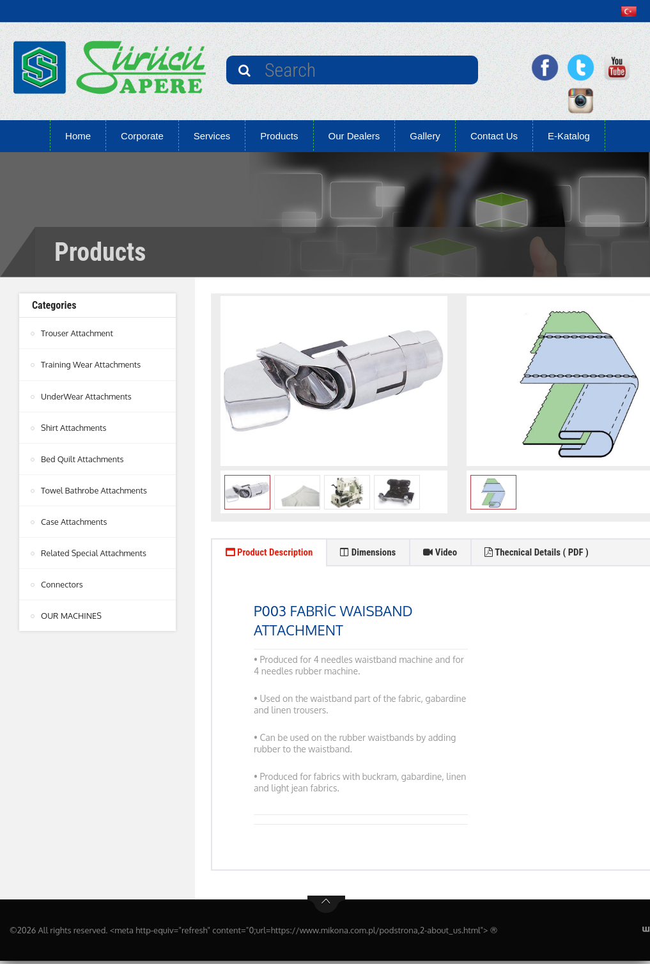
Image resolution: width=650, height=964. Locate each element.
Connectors (62, 584)
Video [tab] (460, 554)
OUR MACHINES (72, 615)
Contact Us (494, 135)
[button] (631, 11)
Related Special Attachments (94, 552)
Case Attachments (74, 521)
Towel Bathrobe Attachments (95, 490)
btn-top (326, 908)
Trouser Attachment (77, 333)
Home (78, 135)
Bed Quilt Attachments (83, 458)
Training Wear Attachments (92, 364)
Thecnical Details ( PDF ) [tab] (565, 554)
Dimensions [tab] (382, 554)
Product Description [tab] (274, 554)
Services (212, 135)
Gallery (425, 135)
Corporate (142, 135)
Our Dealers (354, 135)
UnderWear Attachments (87, 396)
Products (279, 135)
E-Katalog (569, 135)
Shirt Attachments (74, 427)
